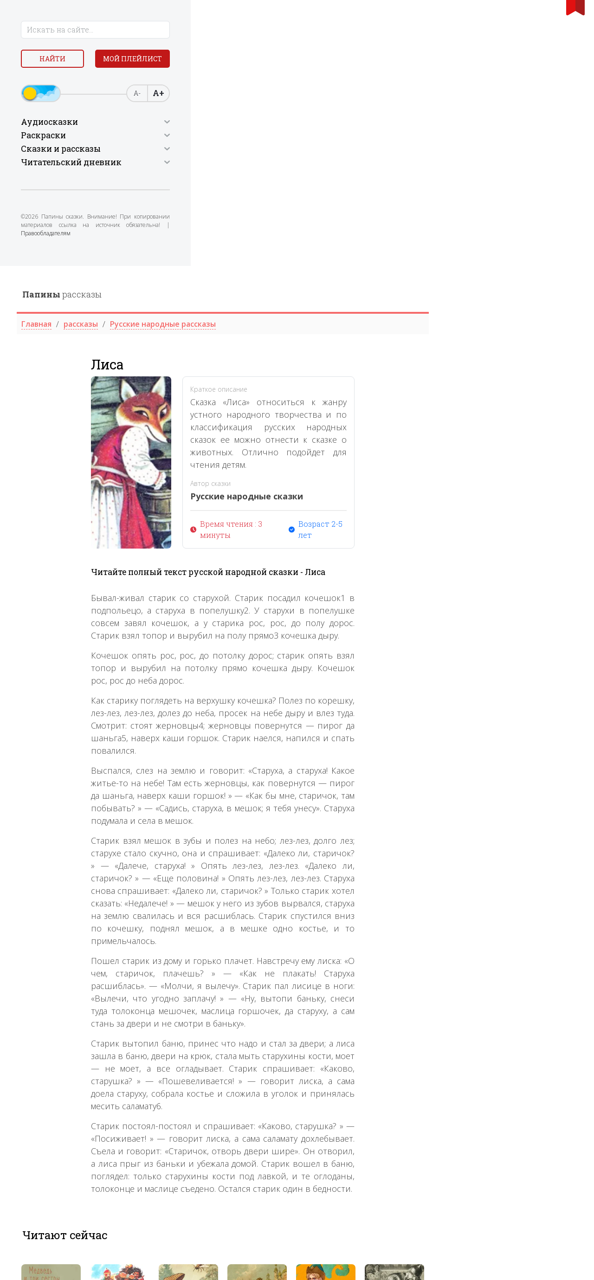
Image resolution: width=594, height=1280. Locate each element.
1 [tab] (356, 1087)
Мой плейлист (74, 82)
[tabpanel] (199, 1038)
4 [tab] (386, 1087)
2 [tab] (366, 1087)
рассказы (210, 28)
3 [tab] (376, 1087)
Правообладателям (47, 261)
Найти (74, 60)
